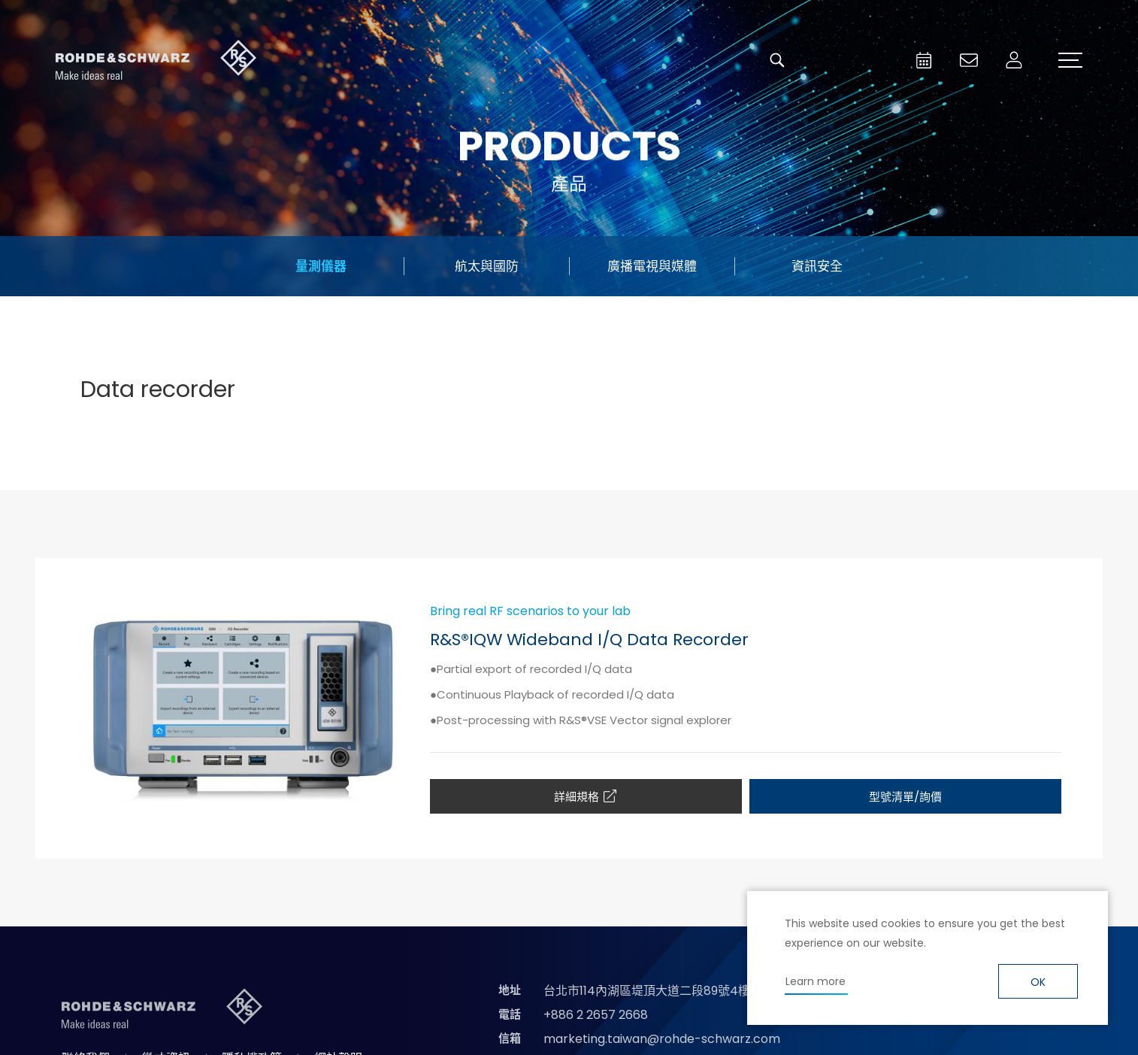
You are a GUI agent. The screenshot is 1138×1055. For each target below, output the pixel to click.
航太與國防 (487, 266)
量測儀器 (321, 266)
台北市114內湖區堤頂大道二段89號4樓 (646, 990)
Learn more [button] (815, 981)
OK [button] (1038, 982)
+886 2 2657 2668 (595, 1014)
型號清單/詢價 (905, 797)
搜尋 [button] (777, 60)
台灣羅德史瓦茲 (156, 60)
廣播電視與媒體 (652, 266)
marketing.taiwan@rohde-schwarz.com (661, 1038)
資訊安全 (817, 266)
